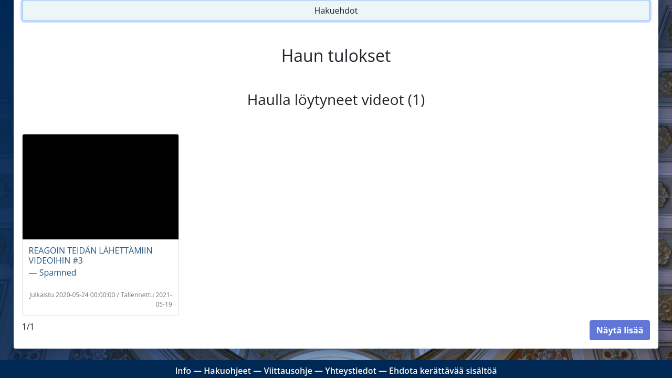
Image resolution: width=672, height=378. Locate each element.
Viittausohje (288, 370)
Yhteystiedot (350, 370)
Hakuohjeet (227, 370)
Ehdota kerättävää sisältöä (443, 370)
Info (183, 370)
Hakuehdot (336, 10)
